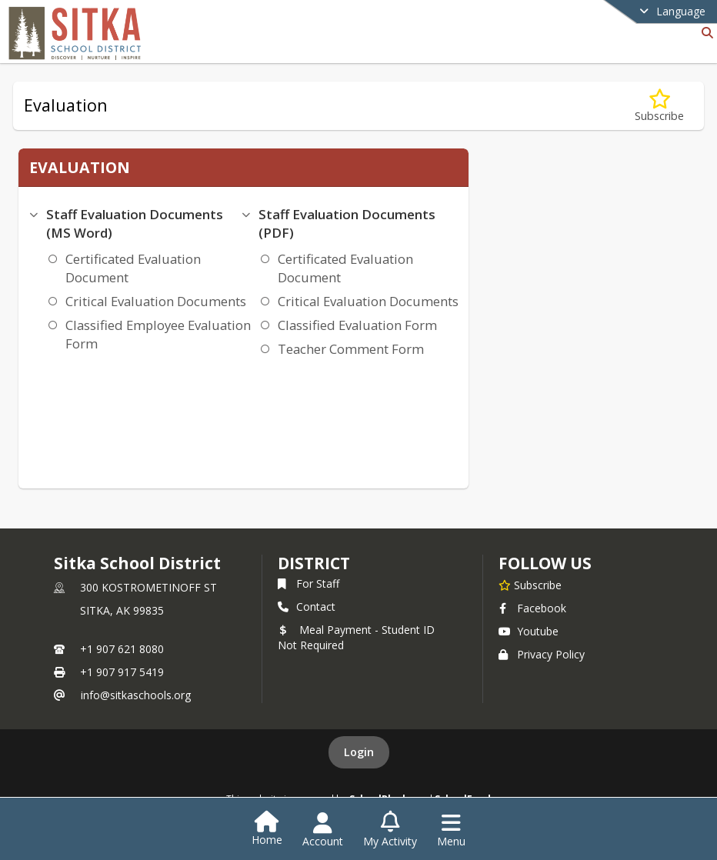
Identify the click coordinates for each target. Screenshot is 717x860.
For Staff (308, 583)
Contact (306, 606)
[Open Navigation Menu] (451, 830)
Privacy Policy (542, 654)
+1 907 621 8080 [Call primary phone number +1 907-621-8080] (122, 649)
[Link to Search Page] (704, 32)
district (314, 563)
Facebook (532, 608)
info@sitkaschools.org (136, 695)
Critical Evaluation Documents (155, 301)
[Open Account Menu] (322, 830)
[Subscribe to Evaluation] (659, 106)
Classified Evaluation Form (357, 325)
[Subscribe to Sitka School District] (530, 584)
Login (359, 752)
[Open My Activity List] (390, 830)
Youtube (529, 631)
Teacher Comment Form (351, 349)
